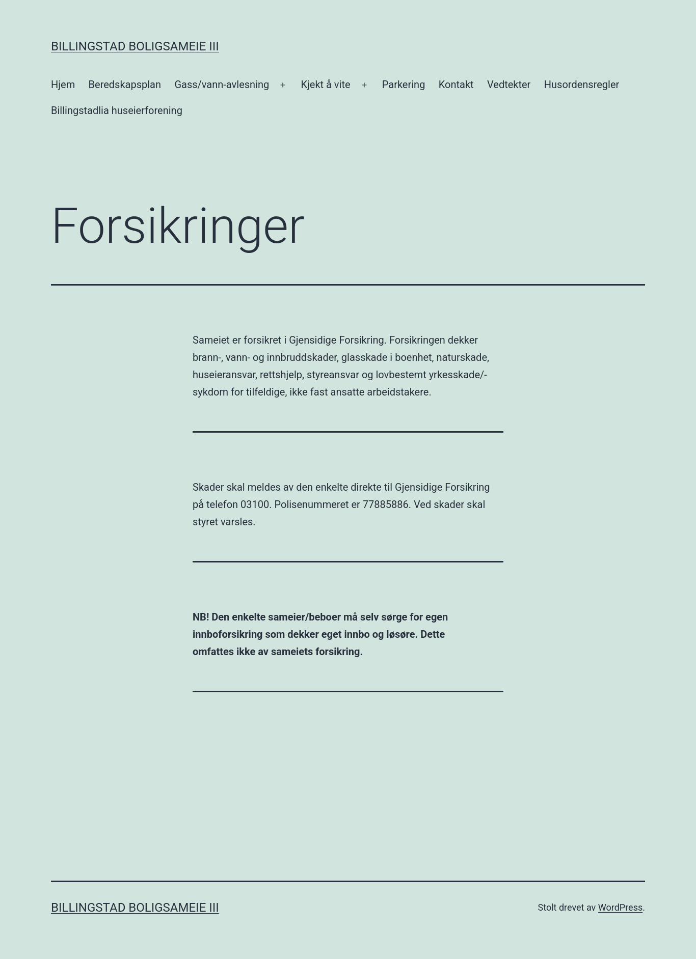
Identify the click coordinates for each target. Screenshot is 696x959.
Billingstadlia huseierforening (116, 110)
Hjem (63, 84)
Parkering (403, 84)
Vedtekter (508, 84)
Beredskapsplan (125, 84)
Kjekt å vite (325, 84)
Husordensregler (582, 84)
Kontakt (456, 84)
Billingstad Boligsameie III (135, 46)
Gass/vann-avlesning (221, 84)
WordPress (620, 907)
